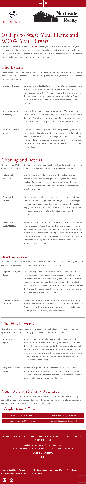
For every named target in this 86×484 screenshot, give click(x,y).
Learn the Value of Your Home (22, 421)
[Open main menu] (82, 17)
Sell (33, 436)
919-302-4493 (66, 448)
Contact (78, 436)
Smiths (65, 436)
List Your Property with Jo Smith (64, 421)
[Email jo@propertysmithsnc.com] (40, 3)
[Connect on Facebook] (46, 3)
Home (6, 436)
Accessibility (78, 470)
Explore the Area (48, 436)
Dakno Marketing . (34, 473)
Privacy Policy (66, 470)
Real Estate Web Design (12, 473)
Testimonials (43, 440)
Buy (26, 436)
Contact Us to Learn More (22, 415)
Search (16, 436)
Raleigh (34, 47)
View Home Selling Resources (64, 415)
